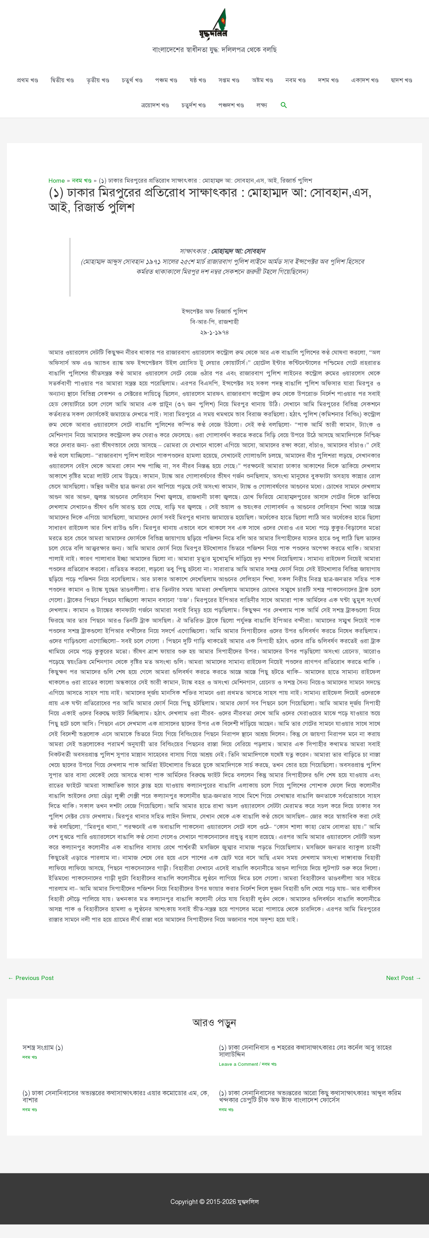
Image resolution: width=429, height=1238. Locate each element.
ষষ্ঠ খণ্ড (198, 93)
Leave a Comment (239, 1078)
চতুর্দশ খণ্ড (194, 118)
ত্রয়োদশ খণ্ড (155, 118)
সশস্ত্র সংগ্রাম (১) (44, 1061)
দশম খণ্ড (328, 93)
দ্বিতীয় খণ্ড (62, 93)
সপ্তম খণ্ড (229, 93)
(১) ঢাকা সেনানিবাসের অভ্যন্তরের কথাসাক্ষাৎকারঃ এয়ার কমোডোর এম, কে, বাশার (115, 1109)
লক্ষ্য (261, 118)
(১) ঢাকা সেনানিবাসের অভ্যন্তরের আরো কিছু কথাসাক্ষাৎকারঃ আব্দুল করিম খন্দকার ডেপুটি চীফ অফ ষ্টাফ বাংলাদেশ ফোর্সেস (306, 1109)
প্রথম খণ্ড (27, 93)
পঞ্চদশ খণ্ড (231, 118)
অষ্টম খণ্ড (262, 93)
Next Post (403, 991)
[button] (284, 118)
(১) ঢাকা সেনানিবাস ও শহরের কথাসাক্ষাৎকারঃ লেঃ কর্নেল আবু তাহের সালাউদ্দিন (309, 1064)
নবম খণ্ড (296, 93)
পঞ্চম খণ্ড (166, 93)
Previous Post (31, 991)
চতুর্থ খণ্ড (132, 93)
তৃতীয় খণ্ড (97, 93)
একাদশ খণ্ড (365, 93)
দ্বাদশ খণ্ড (401, 93)
